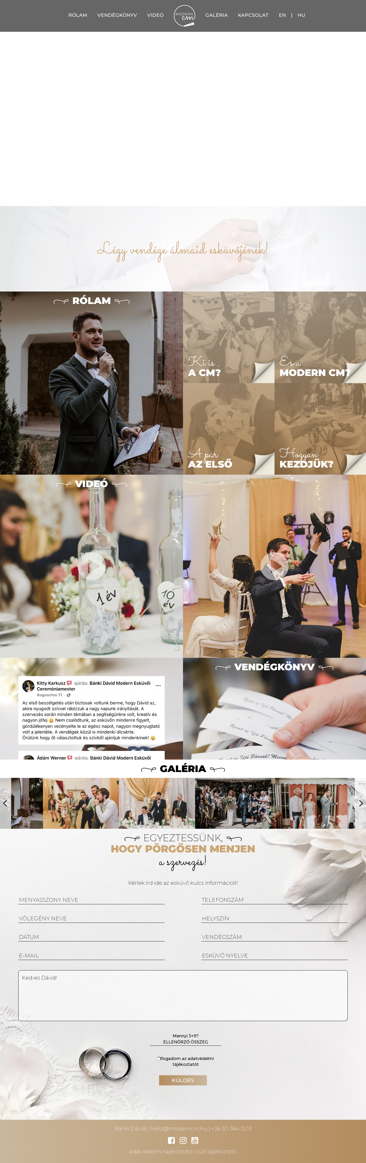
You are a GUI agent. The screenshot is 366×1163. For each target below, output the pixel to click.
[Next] (360, 803)
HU (301, 15)
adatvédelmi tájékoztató (161, 1151)
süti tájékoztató (217, 1151)
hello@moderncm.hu (178, 1128)
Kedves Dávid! (183, 995)
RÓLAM (77, 15)
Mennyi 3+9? (185, 1040)
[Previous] (5, 803)
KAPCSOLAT (253, 15)
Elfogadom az (183, 1061)
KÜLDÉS (183, 1080)
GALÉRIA (216, 15)
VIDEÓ (155, 15)
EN (282, 15)
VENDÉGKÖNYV (117, 15)
